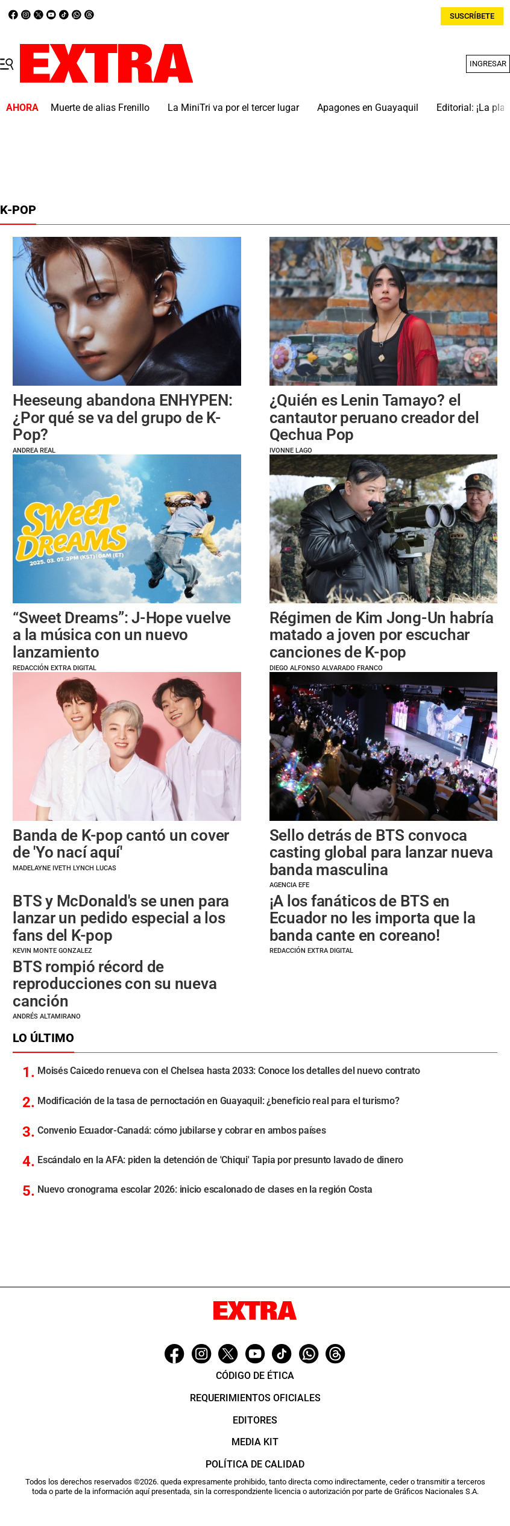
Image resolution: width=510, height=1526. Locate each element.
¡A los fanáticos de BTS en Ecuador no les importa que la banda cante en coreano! (372, 918)
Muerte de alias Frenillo (100, 107)
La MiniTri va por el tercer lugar (233, 107)
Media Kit (255, 1442)
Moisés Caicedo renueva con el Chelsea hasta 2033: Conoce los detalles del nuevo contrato (228, 1070)
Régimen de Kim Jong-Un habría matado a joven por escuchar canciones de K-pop (381, 635)
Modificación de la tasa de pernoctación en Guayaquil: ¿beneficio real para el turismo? (218, 1101)
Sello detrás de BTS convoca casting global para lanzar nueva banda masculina (381, 852)
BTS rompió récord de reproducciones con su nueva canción (115, 984)
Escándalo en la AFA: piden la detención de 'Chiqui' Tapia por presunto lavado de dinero (220, 1160)
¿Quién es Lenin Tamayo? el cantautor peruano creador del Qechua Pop (374, 417)
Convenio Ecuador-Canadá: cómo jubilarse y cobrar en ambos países (181, 1130)
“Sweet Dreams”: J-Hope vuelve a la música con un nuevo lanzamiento (122, 635)
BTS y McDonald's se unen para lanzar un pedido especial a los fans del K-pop (121, 918)
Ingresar (488, 63)
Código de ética (255, 1375)
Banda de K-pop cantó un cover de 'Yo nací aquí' (121, 844)
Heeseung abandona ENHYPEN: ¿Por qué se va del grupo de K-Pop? (123, 417)
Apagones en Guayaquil (367, 107)
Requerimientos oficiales (255, 1398)
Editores (255, 1420)
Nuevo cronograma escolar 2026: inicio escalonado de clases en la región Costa (205, 1189)
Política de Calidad (255, 1464)
